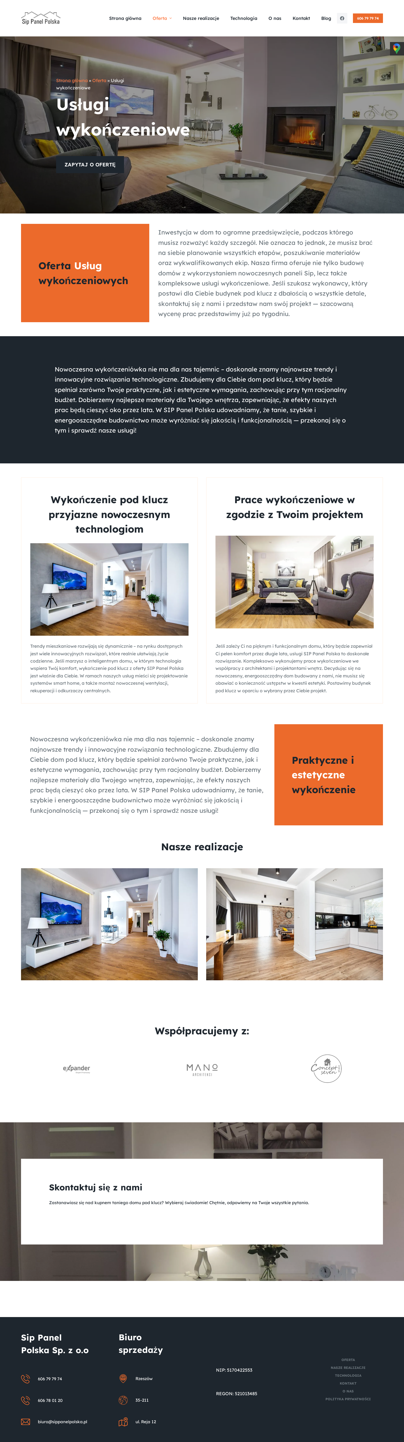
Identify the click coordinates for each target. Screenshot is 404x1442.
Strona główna (72, 80)
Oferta (99, 80)
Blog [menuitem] (326, 18)
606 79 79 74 (368, 18)
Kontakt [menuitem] (301, 18)
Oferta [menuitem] (163, 18)
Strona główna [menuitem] (125, 18)
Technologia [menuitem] (243, 18)
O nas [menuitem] (274, 18)
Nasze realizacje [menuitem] (201, 18)
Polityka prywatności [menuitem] (348, 1399)
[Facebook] (342, 18)
